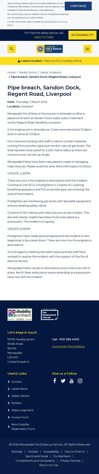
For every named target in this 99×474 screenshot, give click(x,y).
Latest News (17, 388)
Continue (78, 6)
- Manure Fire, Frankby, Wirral (49, 61)
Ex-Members (62, 456)
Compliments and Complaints (35, 460)
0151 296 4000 (69, 339)
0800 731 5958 (44, 37)
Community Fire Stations (68, 346)
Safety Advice (18, 396)
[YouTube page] (71, 380)
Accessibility (51, 451)
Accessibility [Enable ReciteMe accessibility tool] (82, 35)
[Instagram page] (80, 380)
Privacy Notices (70, 460)
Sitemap (16, 451)
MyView (14, 403)
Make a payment (20, 410)
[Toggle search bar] (11, 49)
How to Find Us (75, 451)
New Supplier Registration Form (21, 426)
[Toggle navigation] (87, 49)
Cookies (33, 451)
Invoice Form (18, 417)
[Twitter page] (63, 380)
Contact (14, 381)
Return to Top (48, 465)
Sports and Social (36, 456)
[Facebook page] (54, 380)
